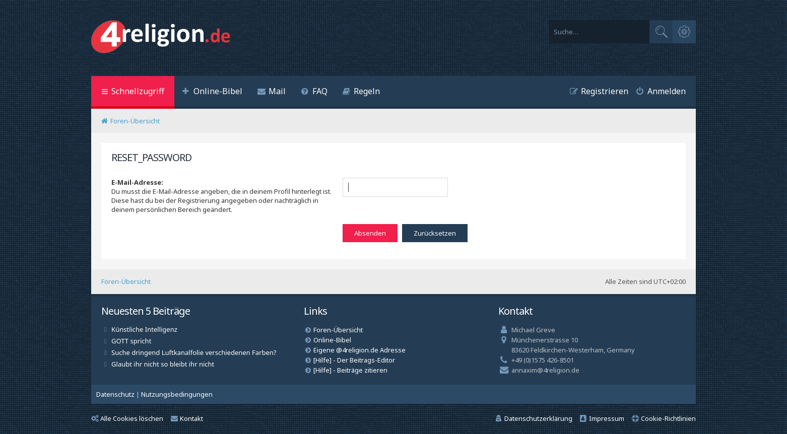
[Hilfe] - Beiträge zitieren (350, 370)
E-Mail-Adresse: (137, 182)
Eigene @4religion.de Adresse (359, 349)
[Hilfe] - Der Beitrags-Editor (354, 360)
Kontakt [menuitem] (187, 418)
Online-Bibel (332, 339)
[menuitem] (212, 92)
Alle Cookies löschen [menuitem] (127, 418)
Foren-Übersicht (126, 281)
